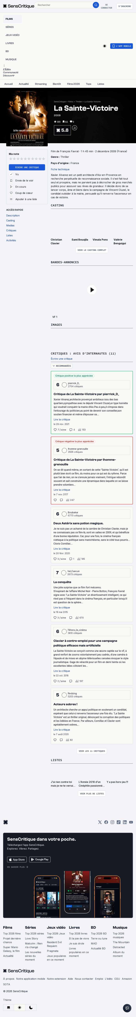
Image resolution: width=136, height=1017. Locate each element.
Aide (70, 978)
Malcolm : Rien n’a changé (33, 945)
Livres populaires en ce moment (79, 952)
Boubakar (73, 512)
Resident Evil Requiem (54, 944)
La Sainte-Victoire (92, 101)
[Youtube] (131, 823)
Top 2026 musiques (118, 935)
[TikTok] (118, 823)
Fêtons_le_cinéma (77, 630)
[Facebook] (106, 823)
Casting (57, 205)
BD (93, 927)
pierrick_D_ (74, 383)
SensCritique (60, 101)
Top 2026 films (12, 933)
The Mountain (121, 942)
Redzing (72, 693)
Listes (56, 760)
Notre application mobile (30, 978)
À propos (8, 978)
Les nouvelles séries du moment (33, 956)
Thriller (79, 101)
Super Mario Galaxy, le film (11, 949)
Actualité (8, 955)
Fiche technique (60, 169)
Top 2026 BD (99, 933)
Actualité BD (98, 948)
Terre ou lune (99, 938)
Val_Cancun (73, 571)
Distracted (119, 947)
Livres (74, 927)
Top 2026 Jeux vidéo (56, 935)
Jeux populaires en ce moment (56, 957)
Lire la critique (62, 419)
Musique (120, 927)
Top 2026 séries (34, 933)
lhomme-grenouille (78, 448)
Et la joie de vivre (79, 938)
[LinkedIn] (125, 823)
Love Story (31, 938)
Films (70, 101)
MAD (94, 943)
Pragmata (52, 950)
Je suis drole (76, 943)
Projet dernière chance (12, 940)
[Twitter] (100, 823)
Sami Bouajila (80, 239)
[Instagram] (112, 823)
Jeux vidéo (56, 927)
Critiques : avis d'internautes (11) (83, 353)
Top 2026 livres (78, 933)
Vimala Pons (100, 239)
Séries (30, 927)
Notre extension (56, 978)
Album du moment (118, 954)
